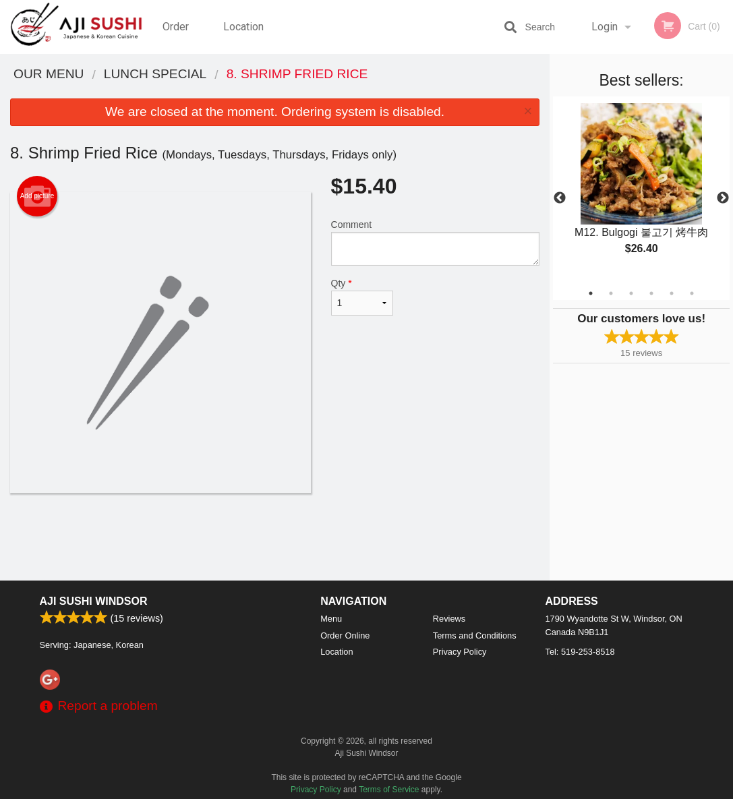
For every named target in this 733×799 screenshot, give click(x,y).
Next (723, 198)
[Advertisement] (274, 536)
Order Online (177, 37)
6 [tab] (692, 293)
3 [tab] (631, 293)
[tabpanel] (641, 190)
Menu (331, 619)
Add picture (37, 196)
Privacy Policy (460, 652)
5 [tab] (671, 293)
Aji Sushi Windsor (94, 601)
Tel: (580, 652)
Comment (435, 242)
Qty (362, 297)
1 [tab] (590, 293)
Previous (559, 198)
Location (243, 26)
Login (604, 26)
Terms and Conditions (475, 635)
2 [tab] (611, 293)
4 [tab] (651, 293)
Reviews (449, 619)
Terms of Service (389, 789)
